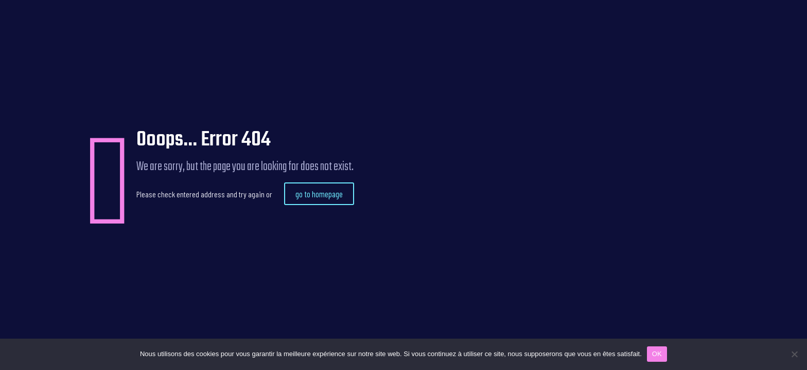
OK (657, 354)
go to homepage (319, 194)
